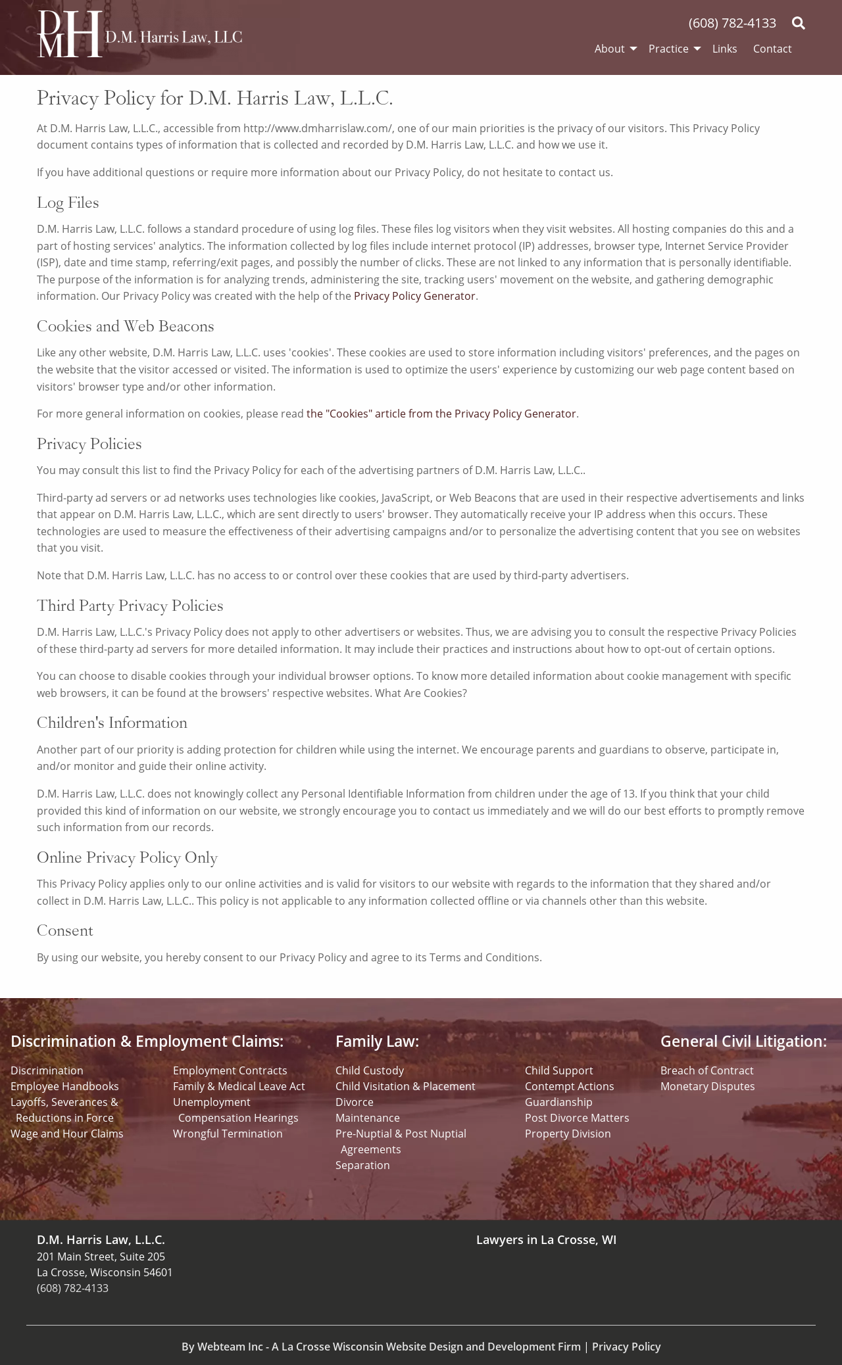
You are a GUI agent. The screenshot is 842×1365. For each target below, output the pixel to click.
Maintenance (367, 1118)
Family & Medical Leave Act (239, 1086)
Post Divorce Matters (577, 1118)
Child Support (559, 1070)
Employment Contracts (230, 1070)
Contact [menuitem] (772, 48)
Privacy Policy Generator (415, 296)
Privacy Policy (626, 1346)
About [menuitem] (610, 48)
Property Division (568, 1133)
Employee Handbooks (65, 1086)
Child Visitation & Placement (405, 1086)
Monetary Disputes (707, 1086)
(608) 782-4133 (732, 23)
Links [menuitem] (724, 48)
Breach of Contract (707, 1070)
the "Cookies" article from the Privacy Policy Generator (441, 413)
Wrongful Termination (228, 1133)
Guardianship (559, 1102)
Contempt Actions (569, 1086)
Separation (362, 1165)
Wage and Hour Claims (67, 1133)
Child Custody (369, 1070)
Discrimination (47, 1070)
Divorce (354, 1102)
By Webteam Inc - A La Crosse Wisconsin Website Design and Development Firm (381, 1346)
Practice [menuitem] (669, 48)
